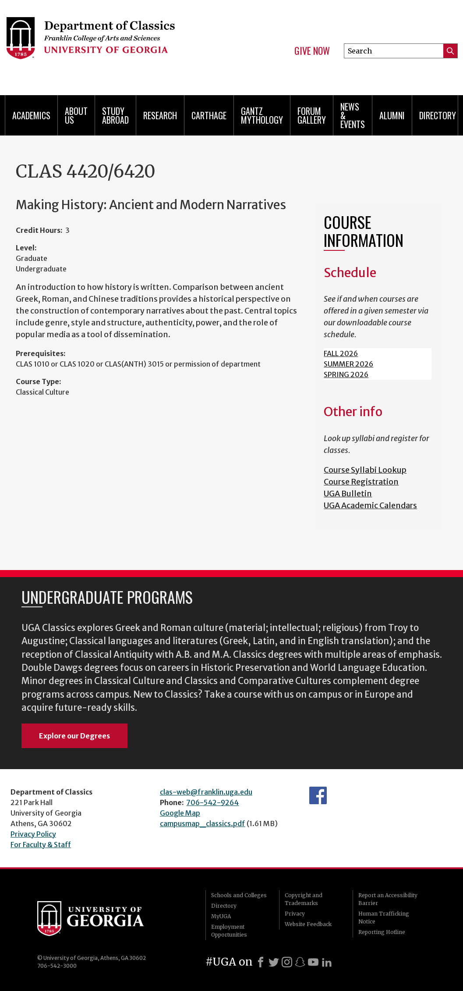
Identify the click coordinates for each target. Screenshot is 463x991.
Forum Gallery (311, 115)
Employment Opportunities (229, 930)
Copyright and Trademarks (303, 899)
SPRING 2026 (346, 374)
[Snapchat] (300, 962)
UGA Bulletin (348, 493)
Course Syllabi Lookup (365, 470)
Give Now (312, 51)
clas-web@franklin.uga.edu (206, 792)
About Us (76, 115)
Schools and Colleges (239, 895)
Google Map (180, 813)
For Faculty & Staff (41, 844)
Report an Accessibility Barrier (387, 899)
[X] (274, 962)
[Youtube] (313, 962)
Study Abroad (115, 115)
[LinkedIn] (327, 962)
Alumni (392, 115)
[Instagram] (287, 962)
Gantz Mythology (262, 115)
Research (160, 115)
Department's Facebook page (318, 795)
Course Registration (361, 482)
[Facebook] (260, 962)
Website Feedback (308, 924)
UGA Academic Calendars (370, 505)
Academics (31, 115)
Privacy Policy (33, 834)
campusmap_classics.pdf (202, 823)
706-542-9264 (212, 802)
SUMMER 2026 (348, 364)
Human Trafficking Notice (383, 917)
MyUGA (221, 916)
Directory (437, 115)
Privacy (295, 913)
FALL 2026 (341, 353)
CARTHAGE (208, 115)
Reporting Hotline (381, 932)
